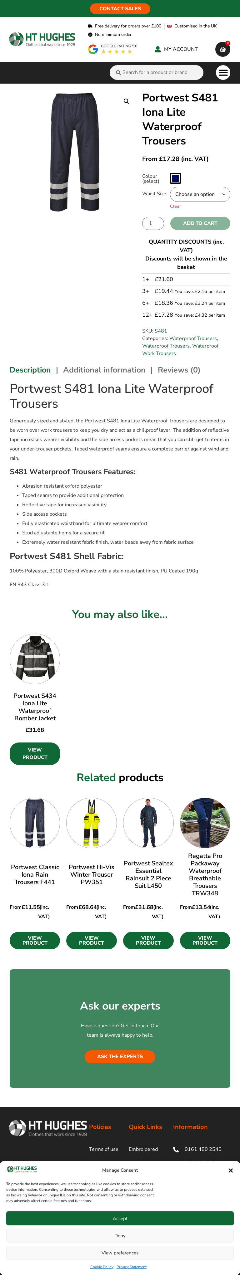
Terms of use (103, 1149)
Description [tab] (30, 370)
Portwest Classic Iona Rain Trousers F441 (35, 874)
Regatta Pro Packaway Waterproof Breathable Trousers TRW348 (205, 875)
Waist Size (154, 193)
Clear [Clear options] (175, 206)
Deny (120, 1236)
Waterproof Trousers (193, 338)
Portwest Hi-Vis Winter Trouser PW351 (91, 874)
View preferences (120, 1253)
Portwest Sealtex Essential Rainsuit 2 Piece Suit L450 (148, 874)
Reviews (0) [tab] (179, 370)
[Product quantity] (153, 223)
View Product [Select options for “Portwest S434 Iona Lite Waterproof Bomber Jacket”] (35, 754)
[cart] (222, 49)
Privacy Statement (132, 1266)
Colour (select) (150, 179)
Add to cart (200, 223)
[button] (231, 1170)
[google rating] (113, 49)
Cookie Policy (101, 1266)
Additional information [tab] (104, 370)
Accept (120, 1218)
